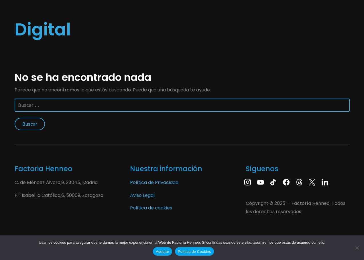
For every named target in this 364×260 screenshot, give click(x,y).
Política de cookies (151, 208)
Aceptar (162, 251)
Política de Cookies (194, 251)
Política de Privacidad (154, 182)
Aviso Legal (142, 195)
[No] (357, 248)
